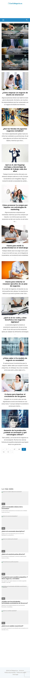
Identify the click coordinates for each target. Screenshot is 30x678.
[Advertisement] (14, 12)
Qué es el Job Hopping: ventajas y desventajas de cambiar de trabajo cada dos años (15, 168)
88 (19, 449)
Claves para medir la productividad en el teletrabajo (15, 247)
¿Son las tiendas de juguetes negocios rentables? (15, 130)
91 (8, 452)
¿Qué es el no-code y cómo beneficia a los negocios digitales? (15, 320)
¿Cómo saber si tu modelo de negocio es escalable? (15, 359)
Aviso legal (15, 674)
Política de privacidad (10, 672)
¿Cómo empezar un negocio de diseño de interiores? (15, 94)
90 (3, 452)
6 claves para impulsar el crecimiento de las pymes (15, 395)
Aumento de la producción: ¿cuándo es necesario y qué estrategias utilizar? (15, 432)
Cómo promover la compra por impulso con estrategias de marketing (15, 207)
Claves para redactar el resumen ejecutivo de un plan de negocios (15, 284)
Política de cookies (21, 672)
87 (14, 449)
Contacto (21, 670)
